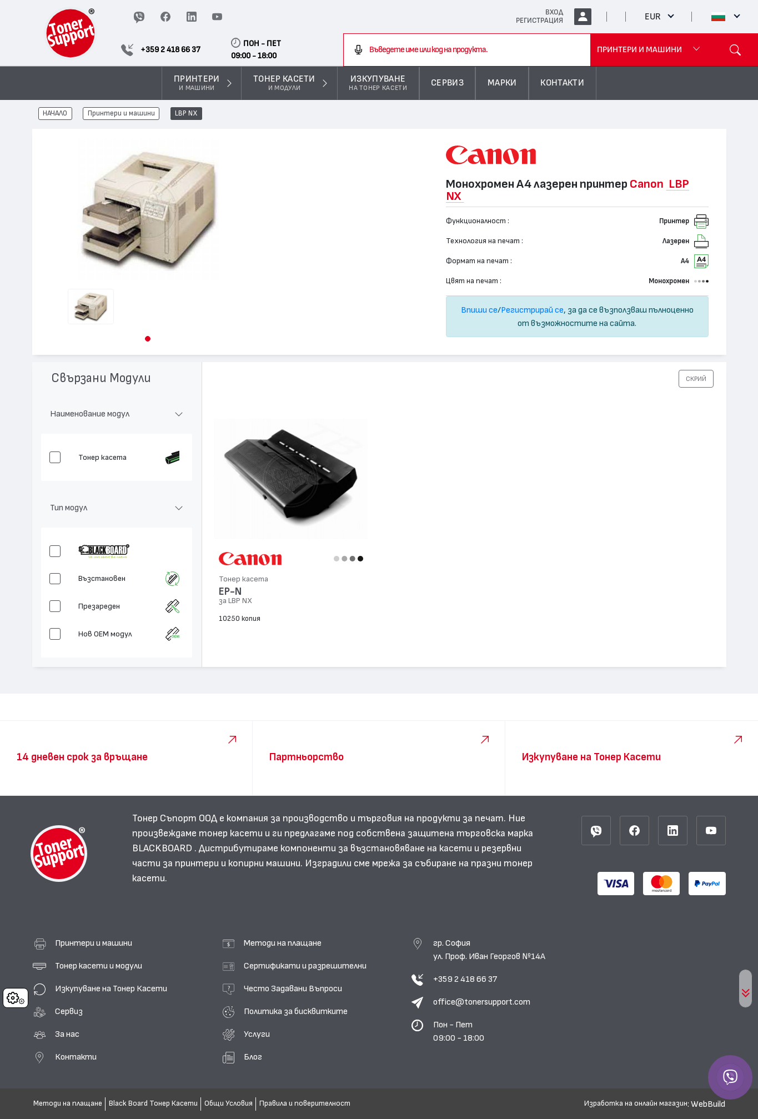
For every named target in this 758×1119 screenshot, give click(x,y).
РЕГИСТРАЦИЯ (539, 20)
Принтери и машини (121, 114)
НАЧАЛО (55, 114)
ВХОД (554, 12)
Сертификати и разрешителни (305, 965)
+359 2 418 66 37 (465, 979)
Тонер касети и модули (98, 965)
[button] (147, 339)
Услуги (257, 1034)
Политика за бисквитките (296, 1011)
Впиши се (479, 309)
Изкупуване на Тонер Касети (111, 988)
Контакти (76, 1056)
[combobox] (467, 50)
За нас (67, 1034)
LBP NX (186, 114)
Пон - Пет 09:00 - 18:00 (458, 1031)
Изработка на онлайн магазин (635, 1103)
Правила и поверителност (304, 1103)
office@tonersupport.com (481, 1001)
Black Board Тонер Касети (153, 1103)
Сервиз (69, 1011)
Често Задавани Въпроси (293, 988)
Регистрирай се (532, 309)
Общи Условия (228, 1103)
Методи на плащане (283, 943)
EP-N (230, 591)
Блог (253, 1056)
